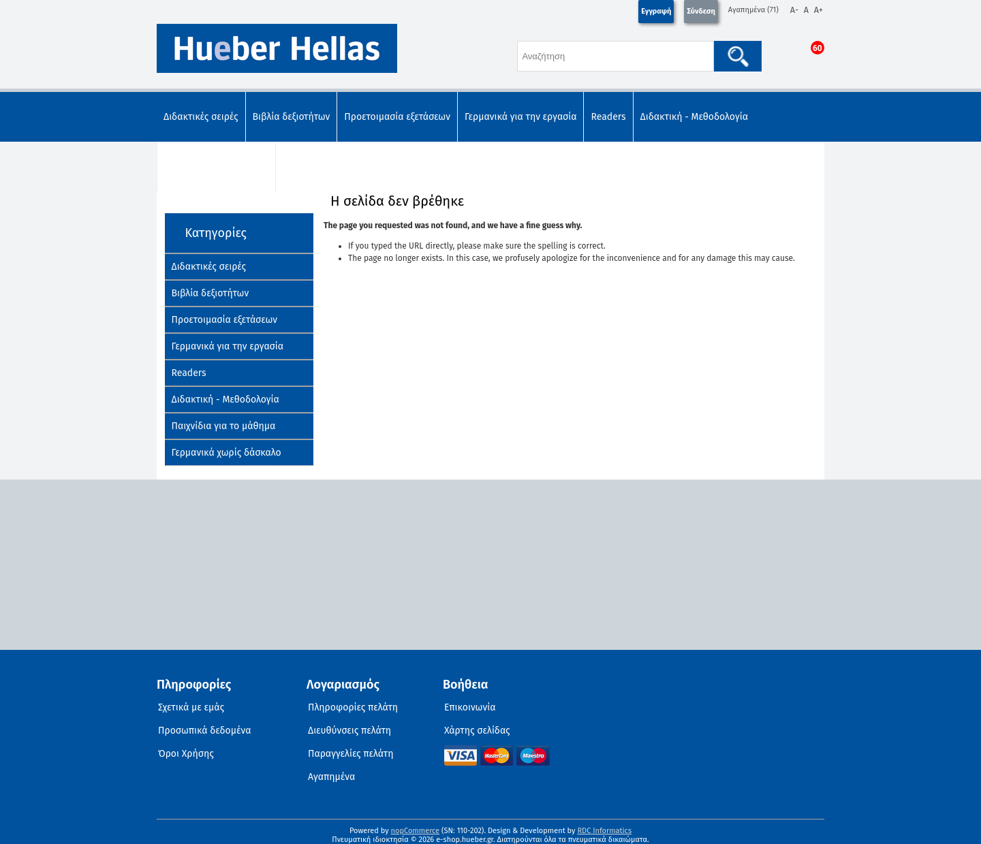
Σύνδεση (701, 11)
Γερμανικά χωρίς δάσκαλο (337, 167)
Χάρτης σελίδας (477, 730)
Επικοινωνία (469, 707)
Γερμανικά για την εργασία (521, 117)
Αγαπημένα (331, 777)
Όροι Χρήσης (186, 754)
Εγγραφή (656, 11)
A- (794, 10)
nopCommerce (415, 830)
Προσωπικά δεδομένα (204, 730)
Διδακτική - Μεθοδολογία (694, 117)
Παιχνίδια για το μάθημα (216, 167)
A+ (818, 10)
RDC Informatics (604, 830)
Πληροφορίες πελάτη (353, 707)
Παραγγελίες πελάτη (351, 754)
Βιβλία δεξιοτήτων (291, 117)
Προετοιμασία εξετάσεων (397, 117)
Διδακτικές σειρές (201, 117)
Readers (608, 117)
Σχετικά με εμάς (191, 707)
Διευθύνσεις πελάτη (349, 730)
